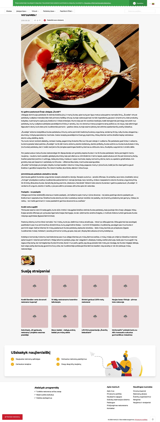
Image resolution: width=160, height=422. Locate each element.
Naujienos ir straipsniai (142, 402)
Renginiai (136, 399)
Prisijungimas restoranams (117, 405)
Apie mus (110, 391)
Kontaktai (110, 408)
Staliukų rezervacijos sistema (118, 399)
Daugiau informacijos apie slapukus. (97, 3)
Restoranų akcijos (140, 394)
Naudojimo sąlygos (114, 396)
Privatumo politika (114, 394)
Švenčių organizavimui (142, 396)
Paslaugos (111, 402)
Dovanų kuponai (139, 391)
